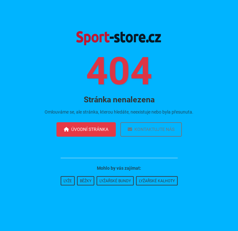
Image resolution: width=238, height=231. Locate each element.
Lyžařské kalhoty (157, 181)
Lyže (68, 181)
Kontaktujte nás (151, 129)
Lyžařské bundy (115, 181)
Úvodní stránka (86, 129)
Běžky (85, 181)
